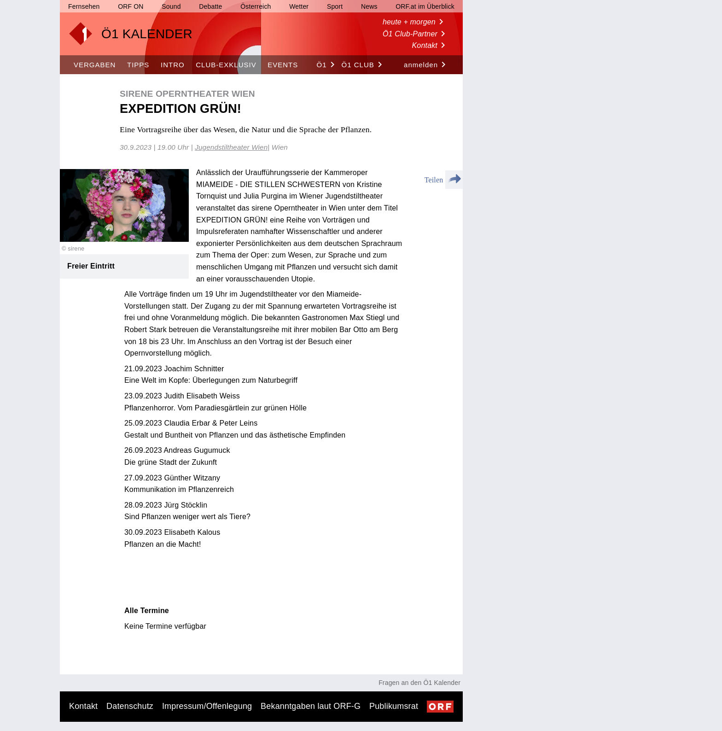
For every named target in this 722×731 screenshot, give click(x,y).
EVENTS (283, 65)
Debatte (210, 6)
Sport (335, 6)
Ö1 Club (363, 65)
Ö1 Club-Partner (415, 34)
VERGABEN (95, 65)
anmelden (426, 65)
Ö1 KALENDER (146, 34)
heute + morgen (415, 22)
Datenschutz (129, 706)
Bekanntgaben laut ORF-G (311, 706)
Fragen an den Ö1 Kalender (419, 682)
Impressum (207, 706)
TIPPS (138, 65)
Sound (171, 6)
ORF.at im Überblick (425, 6)
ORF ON (130, 6)
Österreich (255, 6)
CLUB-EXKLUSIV (226, 65)
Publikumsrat (393, 706)
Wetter (299, 6)
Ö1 (327, 65)
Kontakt (430, 46)
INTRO (173, 65)
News (369, 6)
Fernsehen (83, 6)
